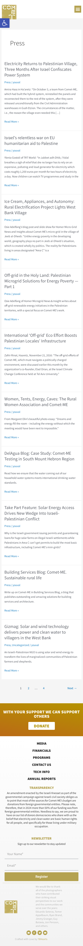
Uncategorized (20, 645)
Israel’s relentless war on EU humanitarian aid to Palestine (31, 140)
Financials (41, 750)
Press (7, 82)
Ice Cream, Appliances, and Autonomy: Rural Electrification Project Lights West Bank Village (40, 206)
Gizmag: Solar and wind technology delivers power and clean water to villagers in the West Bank (36, 632)
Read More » (11, 121)
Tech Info (41, 771)
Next (72, 688)
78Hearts (42, 939)
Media (41, 743)
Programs (41, 757)
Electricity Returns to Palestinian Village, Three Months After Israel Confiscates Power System (40, 69)
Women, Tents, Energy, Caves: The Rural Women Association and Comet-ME (40, 401)
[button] (5, 23)
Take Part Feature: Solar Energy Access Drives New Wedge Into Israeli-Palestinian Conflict (39, 513)
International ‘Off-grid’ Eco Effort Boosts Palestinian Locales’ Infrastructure (40, 338)
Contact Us (41, 764)
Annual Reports (42, 778)
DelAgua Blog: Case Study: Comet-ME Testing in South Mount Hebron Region (39, 456)
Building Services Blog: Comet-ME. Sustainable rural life (35, 575)
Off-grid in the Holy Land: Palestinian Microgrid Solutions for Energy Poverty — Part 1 (41, 280)
